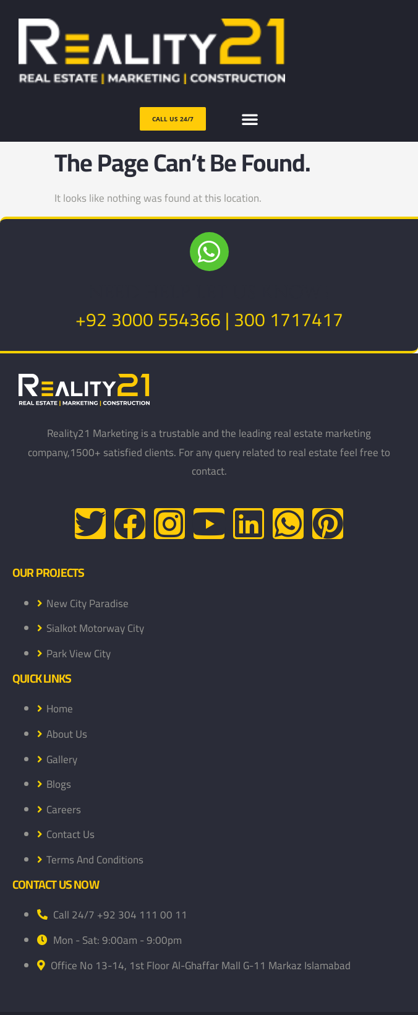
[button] (250, 119)
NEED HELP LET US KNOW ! (209, 292)
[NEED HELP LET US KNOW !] (209, 251)
